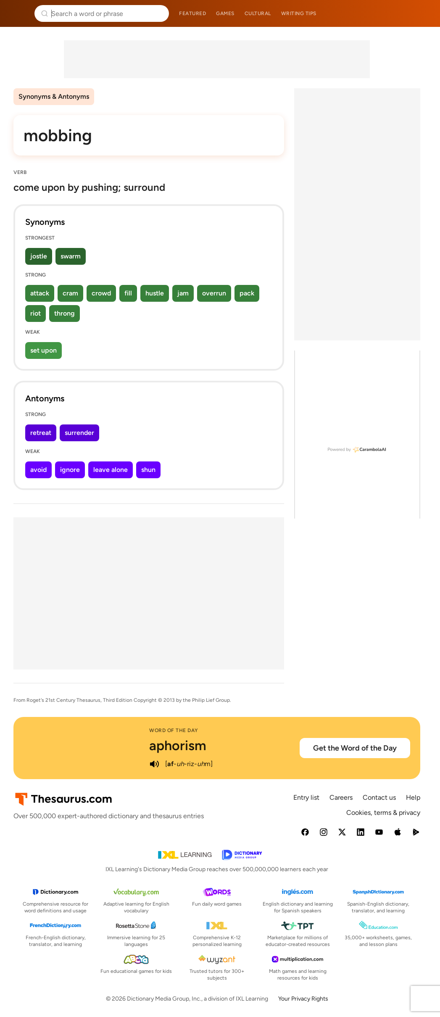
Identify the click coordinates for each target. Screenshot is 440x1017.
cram (70, 293)
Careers (341, 797)
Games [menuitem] (225, 13)
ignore (70, 470)
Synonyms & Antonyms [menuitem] (53, 96)
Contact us (379, 797)
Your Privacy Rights (303, 998)
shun (148, 470)
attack (39, 293)
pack (247, 293)
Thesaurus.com (18, 13)
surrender (79, 433)
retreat (40, 433)
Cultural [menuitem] (258, 13)
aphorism (177, 746)
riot (35, 313)
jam (183, 293)
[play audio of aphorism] (154, 764)
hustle (154, 293)
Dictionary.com (422, 13)
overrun (214, 293)
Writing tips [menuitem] (298, 13)
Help (413, 797)
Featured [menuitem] (192, 13)
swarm (71, 256)
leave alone (110, 470)
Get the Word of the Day (355, 748)
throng (64, 313)
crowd (101, 293)
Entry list (306, 797)
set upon (43, 350)
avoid (38, 470)
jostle (38, 256)
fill (128, 293)
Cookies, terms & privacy (383, 813)
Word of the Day (173, 730)
